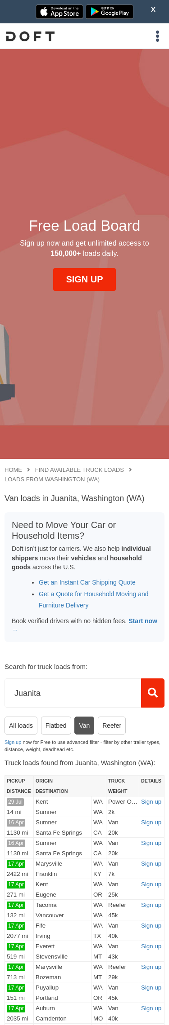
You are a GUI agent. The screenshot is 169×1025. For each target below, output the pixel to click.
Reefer (111, 725)
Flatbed (56, 725)
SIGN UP (84, 279)
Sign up (13, 742)
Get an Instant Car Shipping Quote (87, 582)
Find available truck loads (79, 469)
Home (13, 469)
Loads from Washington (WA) (52, 479)
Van (84, 725)
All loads (21, 725)
